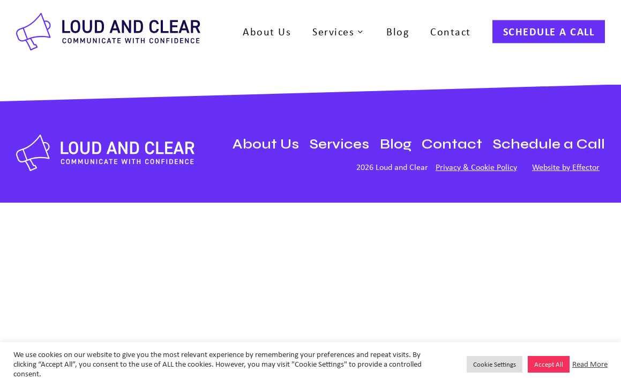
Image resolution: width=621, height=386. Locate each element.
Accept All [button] (548, 364)
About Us (266, 144)
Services (339, 144)
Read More (590, 364)
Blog (395, 144)
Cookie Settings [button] (494, 364)
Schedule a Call (549, 144)
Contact (452, 144)
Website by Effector (566, 167)
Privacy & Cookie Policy (476, 167)
